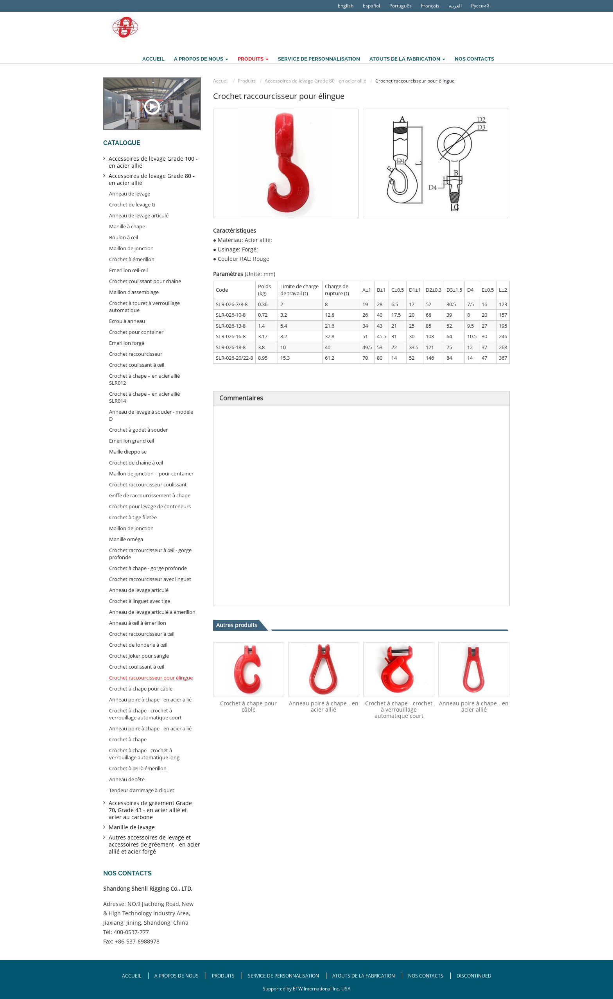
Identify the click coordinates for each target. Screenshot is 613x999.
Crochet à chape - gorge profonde (148, 568)
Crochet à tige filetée (133, 517)
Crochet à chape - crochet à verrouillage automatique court (398, 709)
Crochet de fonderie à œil (138, 644)
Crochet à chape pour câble (248, 706)
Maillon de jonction (131, 248)
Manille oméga (126, 539)
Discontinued (474, 975)
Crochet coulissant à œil (136, 364)
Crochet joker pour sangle (139, 655)
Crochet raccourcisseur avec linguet (150, 579)
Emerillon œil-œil (128, 270)
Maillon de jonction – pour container (151, 473)
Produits (247, 80)
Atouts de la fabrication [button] (407, 59)
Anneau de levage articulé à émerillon (152, 611)
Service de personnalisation (319, 59)
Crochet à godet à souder (138, 429)
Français (430, 6)
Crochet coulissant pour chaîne (145, 281)
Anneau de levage (129, 193)
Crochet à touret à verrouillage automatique (144, 307)
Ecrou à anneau (127, 321)
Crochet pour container (136, 331)
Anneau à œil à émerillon (137, 622)
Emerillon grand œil (131, 440)
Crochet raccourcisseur (135, 353)
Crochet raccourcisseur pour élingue (151, 677)
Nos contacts (474, 59)
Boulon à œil (123, 237)
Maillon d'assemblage (134, 292)
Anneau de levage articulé (138, 215)
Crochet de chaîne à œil (136, 462)
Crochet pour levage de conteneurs (150, 506)
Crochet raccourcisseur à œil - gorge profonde (150, 554)
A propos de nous (177, 975)
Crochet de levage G (132, 204)
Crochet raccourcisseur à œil (141, 633)
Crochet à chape (128, 739)
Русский (480, 6)
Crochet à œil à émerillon (138, 768)
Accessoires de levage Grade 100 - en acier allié (153, 162)
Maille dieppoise (128, 451)
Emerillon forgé (126, 342)
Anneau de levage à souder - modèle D (151, 415)
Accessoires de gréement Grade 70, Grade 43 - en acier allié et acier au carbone (150, 810)
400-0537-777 (131, 932)
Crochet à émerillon (131, 259)
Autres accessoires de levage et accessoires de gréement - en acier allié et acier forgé (154, 844)
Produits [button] (253, 59)
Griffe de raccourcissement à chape (149, 495)
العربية (455, 6)
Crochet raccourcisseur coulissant (148, 484)
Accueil (153, 59)
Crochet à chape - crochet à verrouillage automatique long (144, 754)
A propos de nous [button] (201, 59)
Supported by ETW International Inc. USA (307, 988)
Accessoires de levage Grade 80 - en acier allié (315, 80)
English (345, 6)
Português (400, 6)
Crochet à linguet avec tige (139, 600)
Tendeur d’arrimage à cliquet (141, 790)
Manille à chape (127, 226)
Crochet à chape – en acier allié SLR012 (144, 379)
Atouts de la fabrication (363, 975)
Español (371, 6)
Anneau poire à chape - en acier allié (323, 706)
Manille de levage (132, 827)
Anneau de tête (127, 779)
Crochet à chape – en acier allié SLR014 (144, 397)
